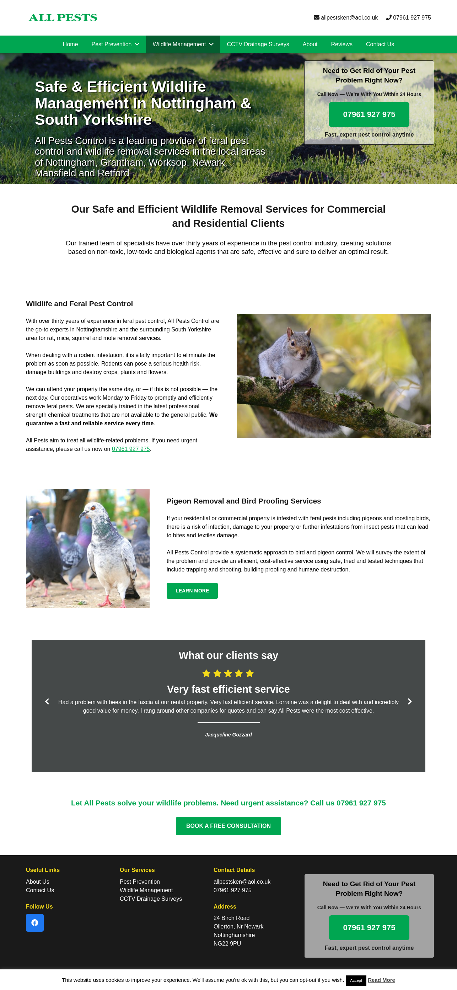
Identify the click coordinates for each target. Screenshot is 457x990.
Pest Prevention (140, 882)
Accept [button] (356, 980)
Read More (381, 980)
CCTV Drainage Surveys (151, 899)
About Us (37, 882)
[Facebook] (35, 923)
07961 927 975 (408, 18)
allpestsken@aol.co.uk (346, 18)
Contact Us (40, 890)
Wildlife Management (146, 890)
